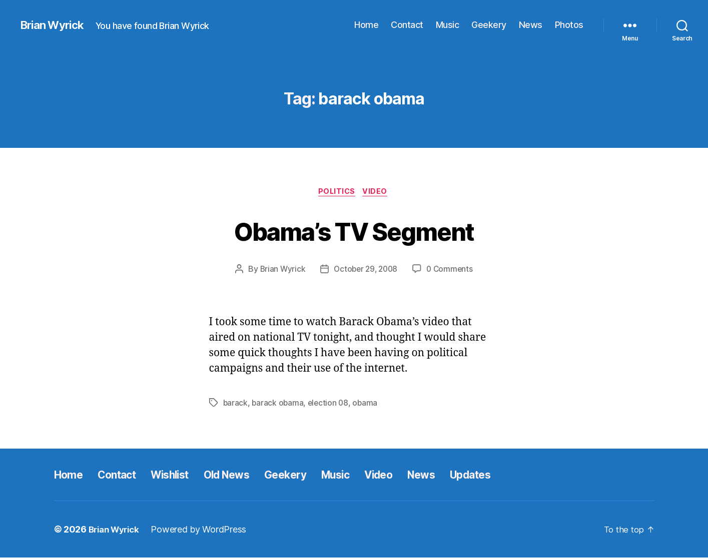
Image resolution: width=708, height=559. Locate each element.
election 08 (330, 404)
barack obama (278, 404)
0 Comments (452, 270)
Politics (336, 192)
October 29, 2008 (365, 270)
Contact (407, 24)
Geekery (488, 24)
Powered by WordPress (204, 531)
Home (366, 24)
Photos (569, 24)
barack (235, 404)
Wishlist (185, 476)
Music (447, 24)
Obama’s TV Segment (353, 230)
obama (368, 404)
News (530, 24)
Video (378, 192)
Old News (249, 476)
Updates (522, 476)
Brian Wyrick (54, 25)
